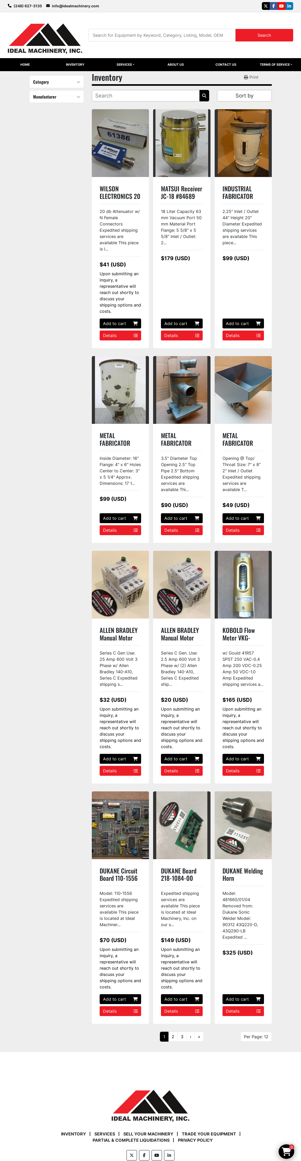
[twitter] (266, 6)
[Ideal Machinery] (150, 1102)
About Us (175, 64)
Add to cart (120, 323)
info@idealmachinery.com (75, 6)
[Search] (161, 35)
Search (264, 35)
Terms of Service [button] (275, 64)
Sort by (245, 96)
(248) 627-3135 (28, 6)
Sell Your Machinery (148, 1133)
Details (120, 335)
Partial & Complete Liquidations (131, 1140)
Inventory (75, 64)
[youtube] (281, 6)
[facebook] (274, 6)
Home (25, 64)
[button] (125, 64)
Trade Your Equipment (209, 1133)
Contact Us (225, 64)
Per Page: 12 (256, 1036)
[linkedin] (289, 6)
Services (124, 64)
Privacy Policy (195, 1140)
